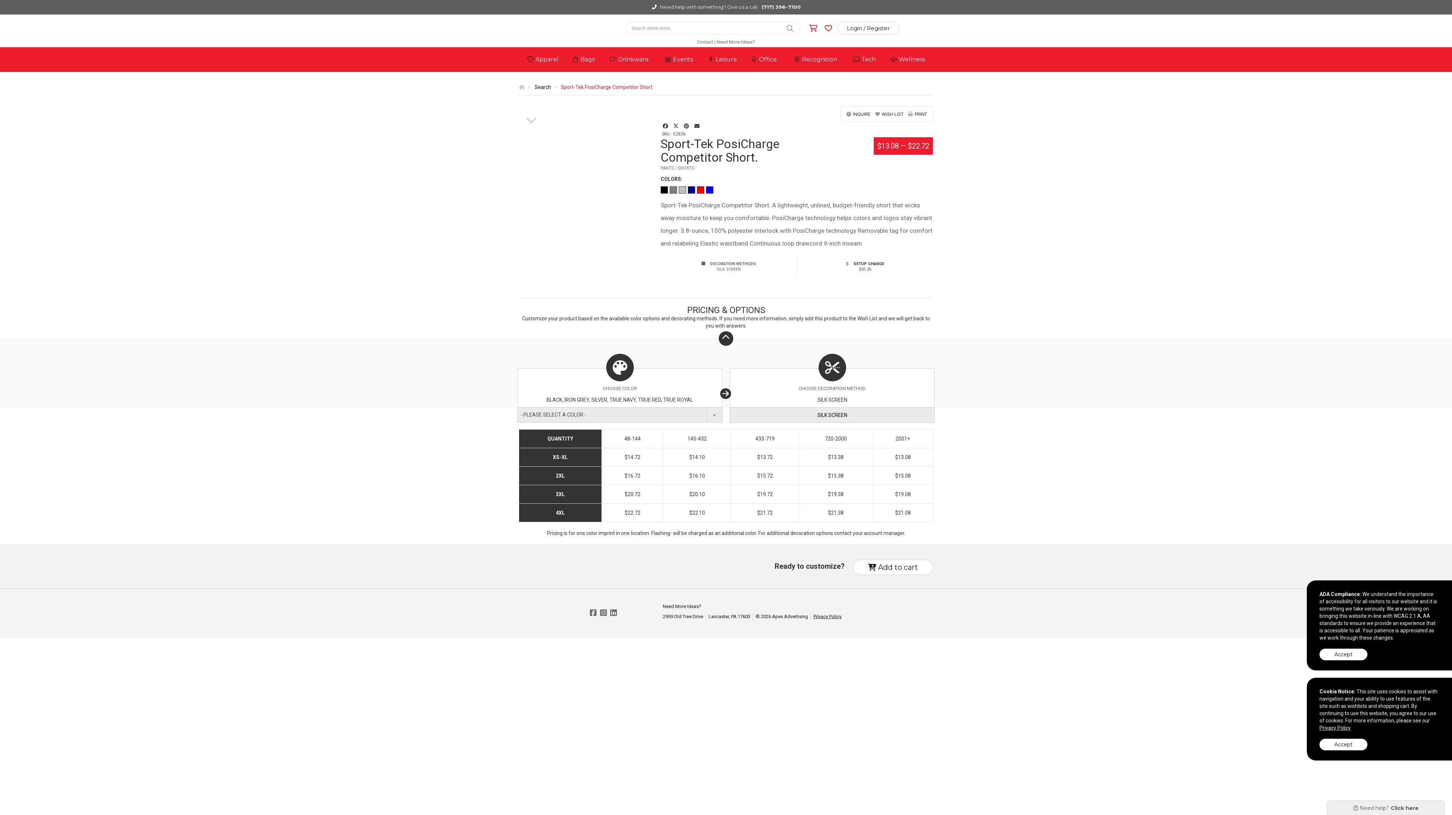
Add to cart (893, 567)
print (917, 114)
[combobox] (620, 415)
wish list (889, 114)
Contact (705, 42)
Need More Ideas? (736, 42)
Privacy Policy (827, 616)
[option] (531, 106)
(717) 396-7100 (781, 7)
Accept (1343, 654)
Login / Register (868, 28)
